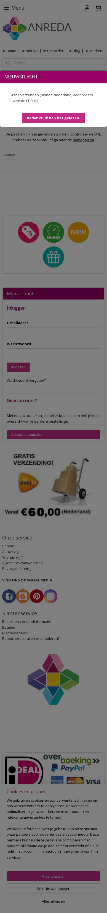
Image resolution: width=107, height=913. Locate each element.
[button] (53, 118)
